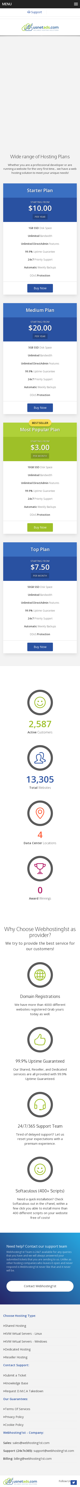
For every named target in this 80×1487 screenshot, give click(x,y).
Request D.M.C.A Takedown (23, 1391)
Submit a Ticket (14, 1375)
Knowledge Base (15, 1383)
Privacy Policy (13, 1417)
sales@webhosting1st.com (26, 1443)
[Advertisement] (40, 88)
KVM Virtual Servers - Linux (22, 1334)
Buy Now (40, 288)
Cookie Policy (13, 1425)
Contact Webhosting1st (40, 1286)
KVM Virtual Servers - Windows (25, 1341)
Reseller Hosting (15, 1357)
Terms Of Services (16, 1409)
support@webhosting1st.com (38, 1451)
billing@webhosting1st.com (27, 1459)
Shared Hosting (14, 1326)
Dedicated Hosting (17, 1349)
